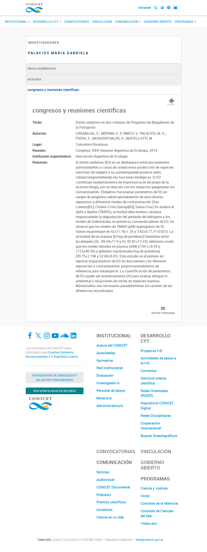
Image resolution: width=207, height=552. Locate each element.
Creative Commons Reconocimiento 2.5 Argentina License (52, 354)
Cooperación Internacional (151, 426)
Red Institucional (109, 367)
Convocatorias (76, 21)
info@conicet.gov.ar (149, 540)
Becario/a (104, 398)
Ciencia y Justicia (154, 488)
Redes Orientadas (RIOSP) (154, 393)
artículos (34, 79)
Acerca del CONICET (111, 345)
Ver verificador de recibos (54, 391)
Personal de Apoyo (110, 390)
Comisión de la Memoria (159, 503)
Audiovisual (105, 479)
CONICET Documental (113, 487)
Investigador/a (107, 383)
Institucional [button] (17, 21)
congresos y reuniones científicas (53, 89)
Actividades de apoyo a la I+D (158, 360)
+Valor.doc (149, 523)
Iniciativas (104, 509)
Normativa (104, 360)
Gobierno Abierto (158, 21)
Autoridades (105, 353)
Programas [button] (185, 21)
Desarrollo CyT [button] (47, 21)
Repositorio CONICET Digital (157, 405)
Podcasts (103, 494)
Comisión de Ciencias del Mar (157, 513)
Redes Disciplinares (156, 415)
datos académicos (41, 68)
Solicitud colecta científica (153, 381)
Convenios (149, 370)
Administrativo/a (109, 405)
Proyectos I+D (151, 350)
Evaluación (104, 375)
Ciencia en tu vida (110, 517)
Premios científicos (111, 502)
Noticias (102, 472)
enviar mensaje (163, 312)
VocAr (145, 495)
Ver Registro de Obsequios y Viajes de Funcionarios (54, 377)
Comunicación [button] (128, 21)
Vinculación (102, 21)
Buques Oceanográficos (159, 435)
